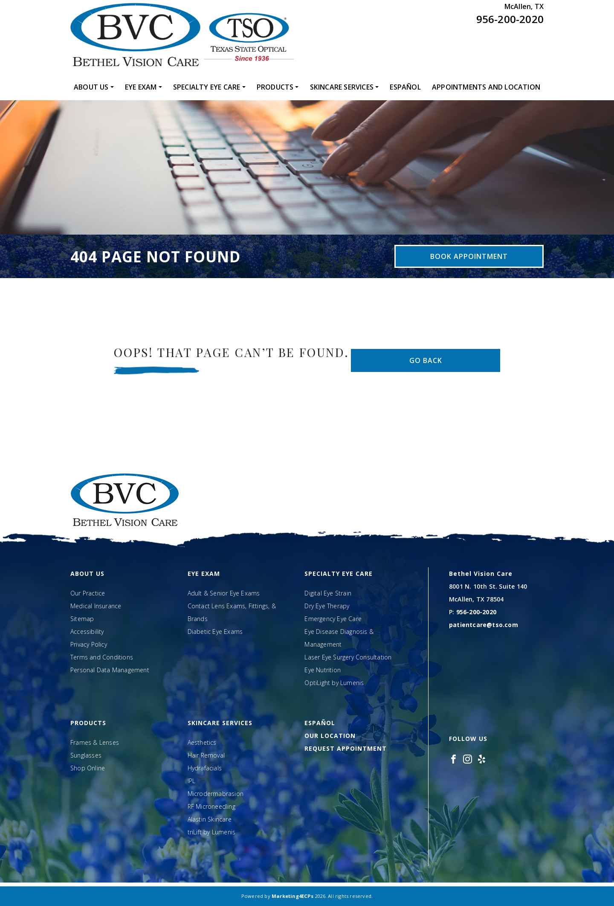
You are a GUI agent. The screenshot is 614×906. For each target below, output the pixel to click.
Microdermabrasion (215, 794)
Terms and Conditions (101, 657)
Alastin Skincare (210, 819)
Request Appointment (345, 748)
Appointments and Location (486, 87)
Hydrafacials (205, 768)
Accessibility (87, 631)
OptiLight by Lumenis (334, 683)
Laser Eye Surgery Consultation (347, 657)
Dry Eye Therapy (326, 606)
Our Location (330, 736)
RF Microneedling (211, 806)
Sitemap (82, 619)
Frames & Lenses (94, 742)
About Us (91, 87)
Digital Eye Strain (327, 593)
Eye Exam (141, 87)
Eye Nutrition (322, 670)
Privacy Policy (88, 644)
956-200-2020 (510, 19)
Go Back (425, 360)
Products (275, 87)
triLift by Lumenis (212, 832)
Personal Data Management (109, 670)
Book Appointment (469, 256)
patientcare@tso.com (483, 625)
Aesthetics (202, 742)
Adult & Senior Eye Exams (224, 593)
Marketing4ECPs (292, 896)
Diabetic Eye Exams (215, 631)
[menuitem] (93, 87)
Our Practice (87, 593)
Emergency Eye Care (333, 619)
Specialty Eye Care (206, 87)
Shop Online (87, 768)
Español (405, 87)
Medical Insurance (95, 606)
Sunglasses (85, 755)
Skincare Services (342, 87)
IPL (192, 781)
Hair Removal (206, 755)
